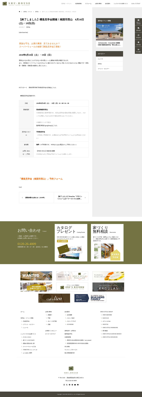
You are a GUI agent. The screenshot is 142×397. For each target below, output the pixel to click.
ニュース (100, 59)
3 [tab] (111, 38)
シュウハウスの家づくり (121, 3)
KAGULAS (106, 318)
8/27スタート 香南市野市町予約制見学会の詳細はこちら (37, 87)
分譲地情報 (78, 3)
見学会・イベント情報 (27, 318)
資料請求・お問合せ (70, 330)
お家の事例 (98, 3)
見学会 (28, 27)
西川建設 (105, 330)
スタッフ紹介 (71, 318)
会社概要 (69, 315)
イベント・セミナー (103, 70)
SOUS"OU (105, 324)
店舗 (49, 324)
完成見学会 (26, 321)
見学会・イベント (66, 3)
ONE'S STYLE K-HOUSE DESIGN (112, 334)
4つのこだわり (27, 337)
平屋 (49, 318)
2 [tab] (109, 38)
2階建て (50, 315)
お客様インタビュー (51, 330)
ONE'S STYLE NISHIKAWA (110, 327)
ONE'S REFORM (107, 315)
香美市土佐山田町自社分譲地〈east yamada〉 (79, 340)
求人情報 (67, 346)
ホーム (22, 311)
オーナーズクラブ (50, 334)
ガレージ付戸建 (52, 321)
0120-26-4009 (51, 151)
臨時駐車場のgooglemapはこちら (46, 125)
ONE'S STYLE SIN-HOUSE (110, 337)
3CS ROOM (70, 324)
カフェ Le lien (106, 321)
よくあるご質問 (27, 353)
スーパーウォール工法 (29, 346)
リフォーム (88, 3)
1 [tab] (107, 38)
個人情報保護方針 (70, 353)
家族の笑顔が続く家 (29, 343)
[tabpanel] (109, 35)
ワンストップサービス (71, 349)
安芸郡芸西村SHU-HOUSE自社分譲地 (77, 343)
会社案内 (107, 3)
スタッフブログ (135, 3)
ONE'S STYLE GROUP (106, 311)
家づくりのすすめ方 (29, 340)
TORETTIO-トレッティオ (30, 349)
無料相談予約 (68, 334)
